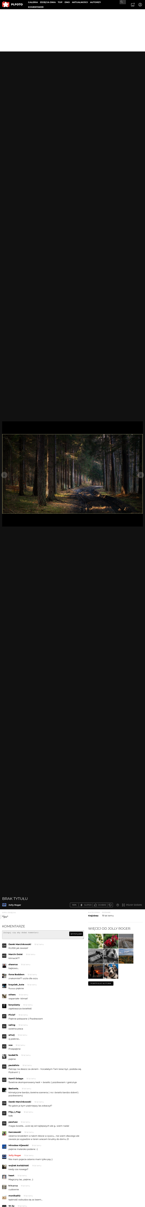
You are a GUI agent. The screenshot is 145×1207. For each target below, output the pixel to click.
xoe (10, 1046)
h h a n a (13, 1187)
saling (11, 1026)
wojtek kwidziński (18, 1166)
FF (4, 1114)
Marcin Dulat (15, 955)
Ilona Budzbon (16, 975)
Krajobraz (93, 915)
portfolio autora (100, 983)
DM (4, 947)
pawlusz (13, 1123)
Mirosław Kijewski (18, 1146)
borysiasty (14, 1006)
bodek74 (13, 1056)
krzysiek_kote (16, 985)
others (12, 996)
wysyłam (76, 934)
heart (11, 1176)
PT (4, 1017)
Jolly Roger (14, 905)
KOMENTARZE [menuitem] (36, 7)
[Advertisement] (72, 30)
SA (4, 1027)
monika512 (14, 1197)
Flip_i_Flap (14, 1113)
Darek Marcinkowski (19, 945)
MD (4, 957)
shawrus (13, 965)
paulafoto (13, 1066)
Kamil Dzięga (15, 1079)
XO (4, 1047)
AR (4, 1037)
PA (4, 1068)
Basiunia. (13, 1089)
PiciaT (11, 1016)
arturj (11, 1036)
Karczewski (14, 1133)
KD (4, 1081)
